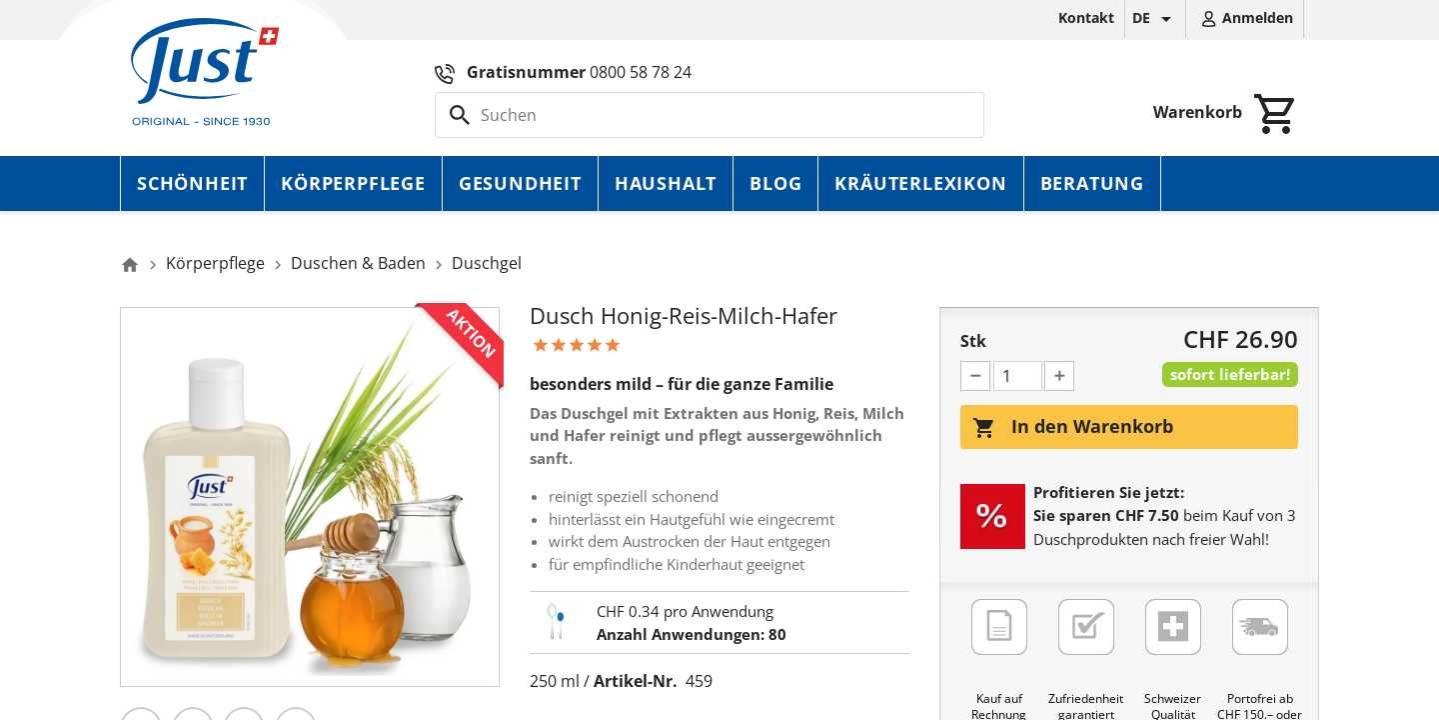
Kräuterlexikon (920, 183)
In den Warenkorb (1072, 427)
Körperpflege (353, 183)
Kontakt (1086, 17)
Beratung (1092, 183)
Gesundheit (520, 183)
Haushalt (666, 183)
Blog (775, 183)
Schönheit (192, 183)
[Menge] (1017, 376)
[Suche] (709, 115)
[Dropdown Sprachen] (1155, 19)
